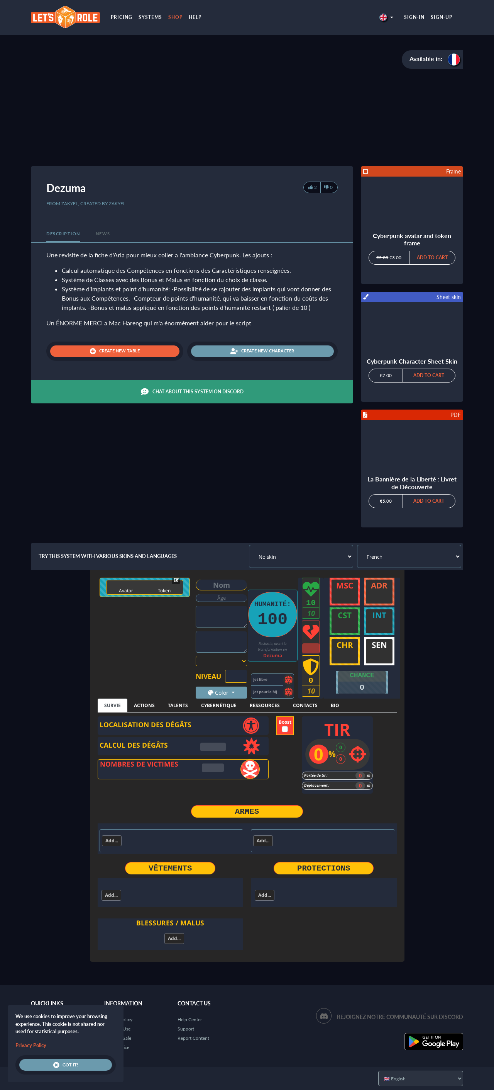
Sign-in (414, 17)
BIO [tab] (335, 705)
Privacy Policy (30, 1045)
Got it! (65, 1065)
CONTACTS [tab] (305, 705)
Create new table (115, 351)
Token (164, 590)
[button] (386, 17)
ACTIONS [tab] (144, 705)
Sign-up (441, 17)
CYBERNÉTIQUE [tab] (219, 705)
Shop (175, 17)
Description (63, 233)
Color (219, 692)
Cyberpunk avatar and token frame (412, 239)
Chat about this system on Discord (192, 392)
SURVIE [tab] (112, 705)
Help (195, 17)
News (103, 233)
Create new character (262, 351)
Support (186, 1029)
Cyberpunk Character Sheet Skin (412, 361)
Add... (111, 840)
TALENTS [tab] (178, 705)
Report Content (193, 1038)
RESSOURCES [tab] (265, 705)
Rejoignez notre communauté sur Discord (400, 1016)
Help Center (190, 1019)
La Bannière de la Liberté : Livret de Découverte (412, 482)
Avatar (126, 590)
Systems (150, 17)
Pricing (121, 17)
